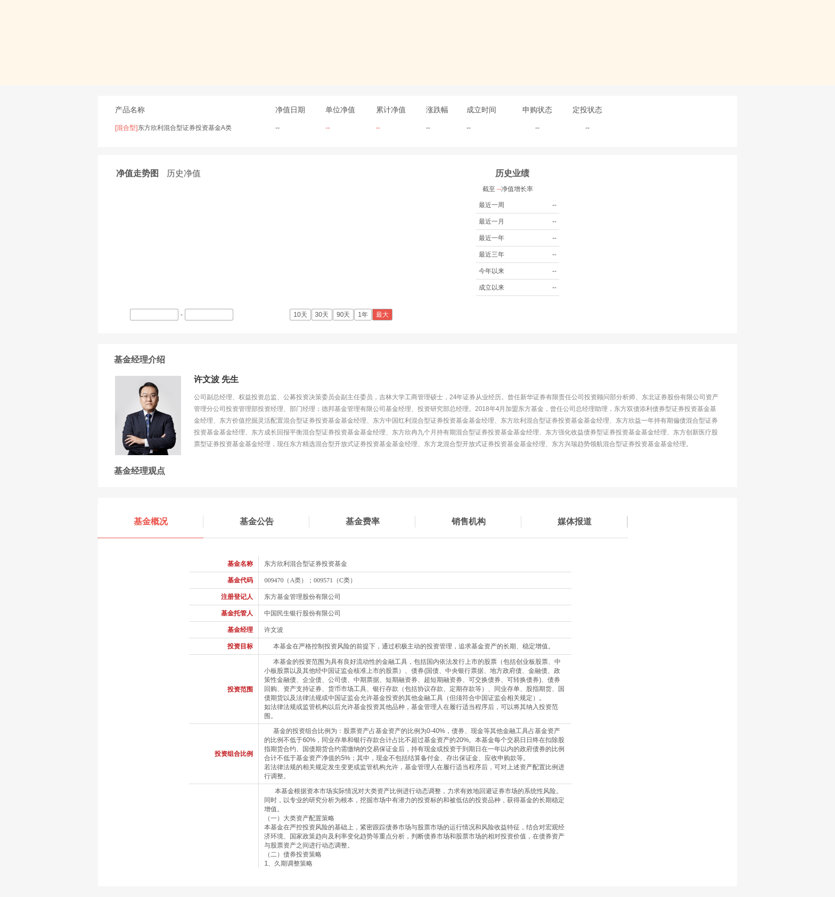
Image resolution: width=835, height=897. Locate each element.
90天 (344, 314)
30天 (322, 314)
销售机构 (487, 522)
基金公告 (275, 522)
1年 (364, 314)
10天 (300, 314)
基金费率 (381, 522)
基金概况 (169, 522)
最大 (383, 314)
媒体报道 (593, 522)
